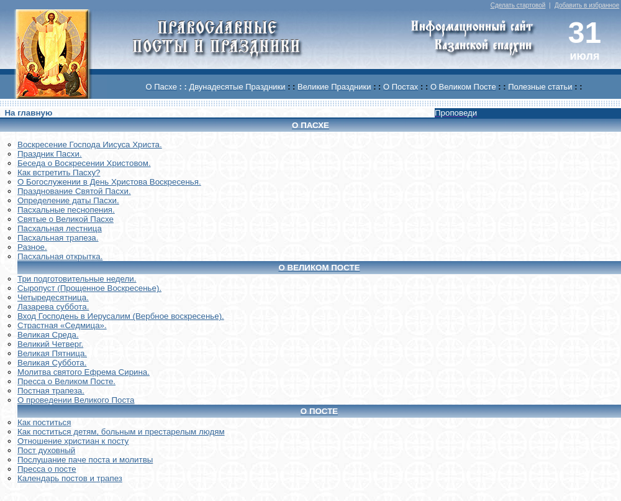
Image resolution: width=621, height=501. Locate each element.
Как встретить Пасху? (59, 172)
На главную (28, 112)
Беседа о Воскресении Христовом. (84, 163)
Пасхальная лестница (59, 228)
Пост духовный (46, 450)
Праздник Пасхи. (49, 154)
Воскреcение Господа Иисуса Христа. (89, 144)
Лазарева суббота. (53, 306)
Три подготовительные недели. (77, 278)
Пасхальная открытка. (59, 256)
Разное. (32, 247)
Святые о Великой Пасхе (65, 219)
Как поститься (44, 422)
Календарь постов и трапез (69, 478)
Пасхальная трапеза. (58, 237)
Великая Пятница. (52, 353)
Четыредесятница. (53, 297)
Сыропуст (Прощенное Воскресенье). (89, 288)
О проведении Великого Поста (76, 400)
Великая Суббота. (51, 362)
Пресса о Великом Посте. (66, 381)
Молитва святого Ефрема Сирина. (83, 372)
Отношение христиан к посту (73, 441)
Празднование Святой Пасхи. (74, 191)
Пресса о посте (46, 469)
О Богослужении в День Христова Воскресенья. (109, 181)
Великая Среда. (48, 334)
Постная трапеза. (50, 390)
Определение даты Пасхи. (68, 200)
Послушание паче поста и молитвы (85, 459)
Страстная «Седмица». (62, 325)
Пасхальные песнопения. (66, 209)
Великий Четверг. (50, 344)
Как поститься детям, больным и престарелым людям (121, 431)
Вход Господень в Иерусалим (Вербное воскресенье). (120, 316)
